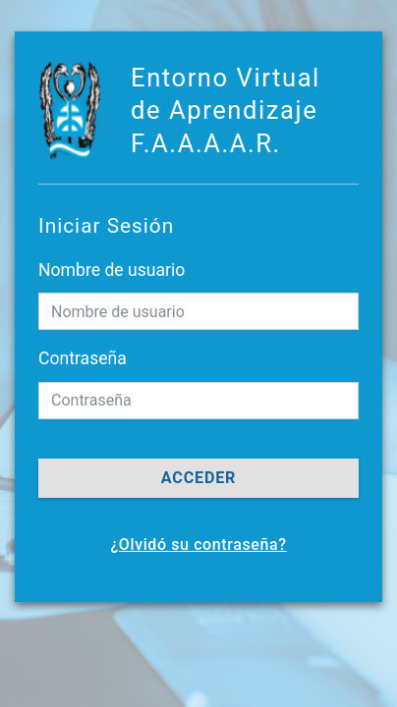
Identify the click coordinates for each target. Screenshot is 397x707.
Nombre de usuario (111, 270)
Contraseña (82, 358)
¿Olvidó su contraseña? (198, 544)
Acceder (198, 477)
